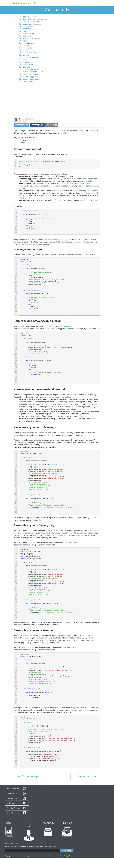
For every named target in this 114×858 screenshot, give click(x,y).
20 (16, 293)
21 (16, 295)
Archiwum (11, 803)
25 (16, 302)
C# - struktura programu (29, 22)
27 (16, 306)
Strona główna (13, 788)
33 (16, 509)
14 (16, 283)
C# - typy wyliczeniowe (28, 57)
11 (16, 229)
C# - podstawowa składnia (30, 24)
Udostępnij (21, 125)
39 (16, 617)
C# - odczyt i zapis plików (29, 79)
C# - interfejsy (25, 67)
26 (16, 304)
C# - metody (24, 45)
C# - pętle (23, 41)
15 (16, 284)
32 (16, 507)
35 (16, 513)
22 (16, 297)
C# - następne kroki (27, 81)
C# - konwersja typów (28, 29)
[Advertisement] (57, 100)
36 (16, 612)
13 (16, 232)
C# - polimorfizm (26, 65)
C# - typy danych (26, 26)
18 (16, 290)
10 (16, 227)
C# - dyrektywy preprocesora (31, 72)
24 (16, 301)
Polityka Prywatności (15, 808)
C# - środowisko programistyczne (33, 19)
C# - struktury (25, 55)
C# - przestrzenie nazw (28, 69)
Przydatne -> (12, 798)
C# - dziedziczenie (26, 62)
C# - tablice (24, 50)
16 (16, 286)
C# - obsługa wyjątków (28, 77)
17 (16, 288)
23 (16, 299)
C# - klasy (23, 60)
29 (16, 309)
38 (16, 616)
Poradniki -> (12, 793)
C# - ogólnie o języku (28, 17)
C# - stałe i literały (26, 33)
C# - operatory (25, 36)
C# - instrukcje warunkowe (30, 38)
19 (16, 292)
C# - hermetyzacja (26, 43)
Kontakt (52, 125)
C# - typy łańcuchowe (28, 53)
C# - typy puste (25, 48)
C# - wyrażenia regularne (29, 74)
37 (16, 614)
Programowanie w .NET (24, 3)
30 (16, 311)
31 (16, 313)
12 (16, 230)
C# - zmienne (24, 31)
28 (16, 308)
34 (16, 511)
